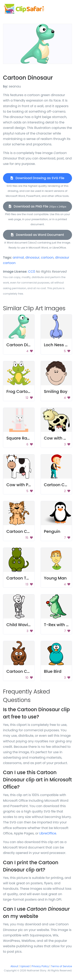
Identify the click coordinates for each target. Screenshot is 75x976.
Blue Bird (53, 671)
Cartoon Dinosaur (24, 345)
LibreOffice (47, 833)
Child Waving (19, 625)
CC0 (31, 271)
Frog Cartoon (19, 391)
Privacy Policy (40, 966)
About (14, 966)
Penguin (52, 531)
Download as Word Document (37, 234)
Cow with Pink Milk (24, 485)
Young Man (55, 578)
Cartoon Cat (18, 531)
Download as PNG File (37, 206)
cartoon (47, 257)
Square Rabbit (20, 438)
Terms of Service (61, 966)
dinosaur (32, 257)
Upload (25, 966)
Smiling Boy (55, 391)
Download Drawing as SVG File (37, 178)
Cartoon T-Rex (21, 578)
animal (18, 257)
